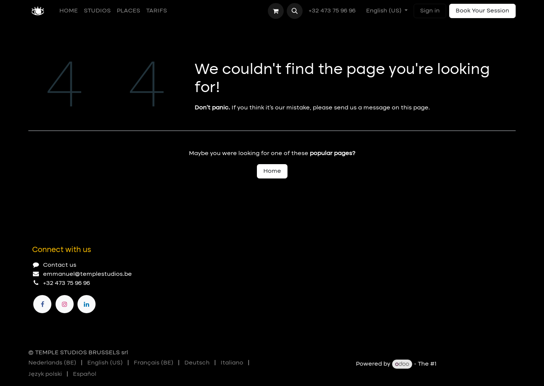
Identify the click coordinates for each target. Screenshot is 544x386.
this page (414, 108)
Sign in (430, 11)
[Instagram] (65, 304)
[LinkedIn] (86, 304)
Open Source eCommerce (477, 364)
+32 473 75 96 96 (333, 11)
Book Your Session (482, 11)
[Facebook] (42, 304)
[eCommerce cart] (276, 11)
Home (272, 171)
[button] (295, 11)
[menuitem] (68, 10)
